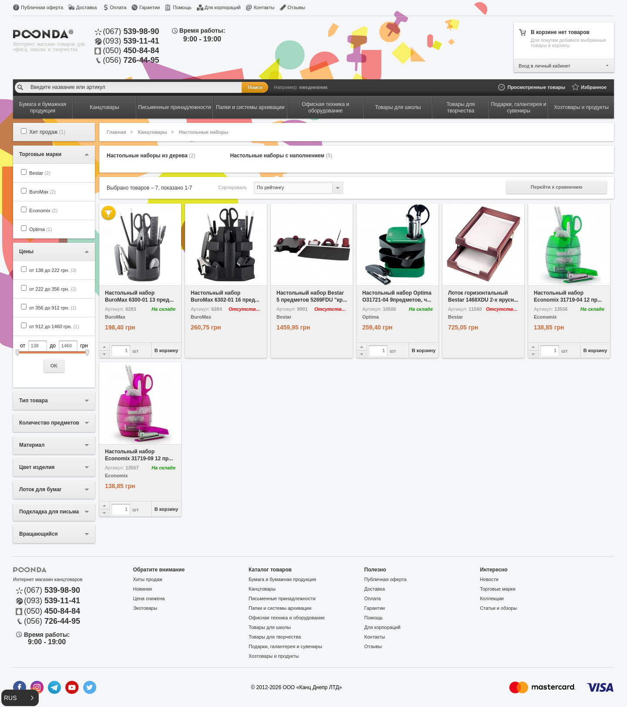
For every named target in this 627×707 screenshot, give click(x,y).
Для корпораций (223, 7)
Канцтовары (152, 132)
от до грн (54, 356)
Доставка (86, 7)
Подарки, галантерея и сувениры (285, 646)
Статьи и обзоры (498, 608)
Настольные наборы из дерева (151, 156)
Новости (489, 579)
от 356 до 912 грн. (52, 307)
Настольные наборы (203, 132)
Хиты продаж (147, 579)
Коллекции (492, 598)
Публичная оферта (42, 7)
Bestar (39, 173)
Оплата (118, 7)
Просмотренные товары (536, 87)
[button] (20, 698)
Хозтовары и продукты (274, 656)
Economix (43, 210)
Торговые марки (498, 588)
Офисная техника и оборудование (287, 617)
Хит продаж (47, 132)
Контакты (264, 7)
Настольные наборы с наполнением (281, 156)
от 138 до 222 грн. (52, 270)
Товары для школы (270, 627)
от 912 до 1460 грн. (54, 326)
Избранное (594, 87)
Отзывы (296, 7)
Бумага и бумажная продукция (282, 579)
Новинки (142, 588)
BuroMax (42, 191)
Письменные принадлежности (282, 598)
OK (54, 365)
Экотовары (145, 608)
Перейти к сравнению (557, 187)
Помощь (182, 7)
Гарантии (149, 7)
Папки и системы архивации (280, 608)
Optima (40, 229)
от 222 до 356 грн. (52, 289)
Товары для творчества (275, 636)
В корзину (167, 350)
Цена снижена (149, 598)
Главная (116, 132)
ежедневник (313, 87)
